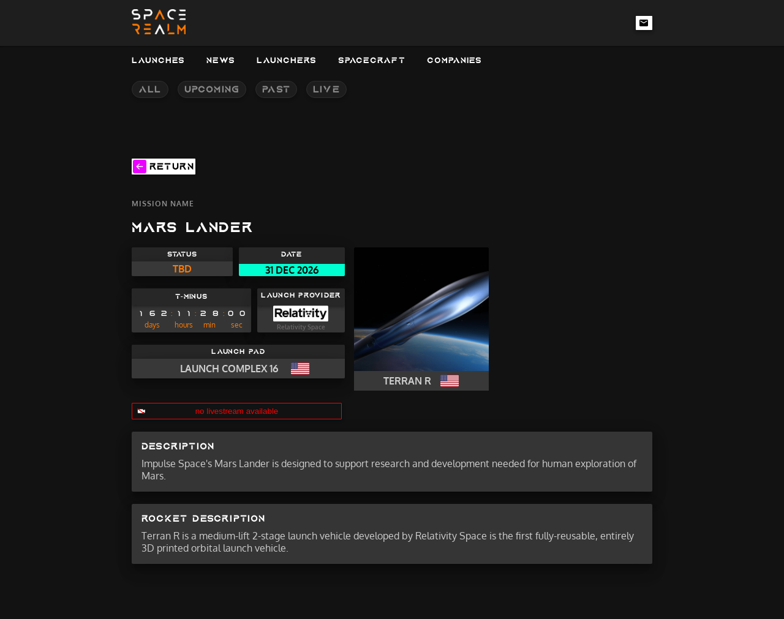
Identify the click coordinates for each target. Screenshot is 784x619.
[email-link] (644, 22)
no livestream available (237, 411)
